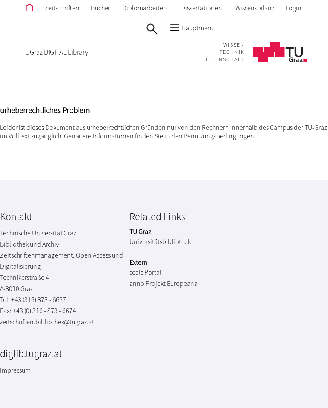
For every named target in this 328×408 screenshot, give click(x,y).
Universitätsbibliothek (160, 241)
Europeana (182, 283)
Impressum (15, 370)
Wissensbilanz (254, 7)
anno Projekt (147, 283)
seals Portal (145, 272)
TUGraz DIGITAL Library (54, 52)
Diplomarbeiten (144, 7)
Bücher (100, 7)
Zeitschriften (61, 7)
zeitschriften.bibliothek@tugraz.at (47, 321)
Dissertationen (201, 7)
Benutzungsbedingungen (219, 136)
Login (294, 7)
